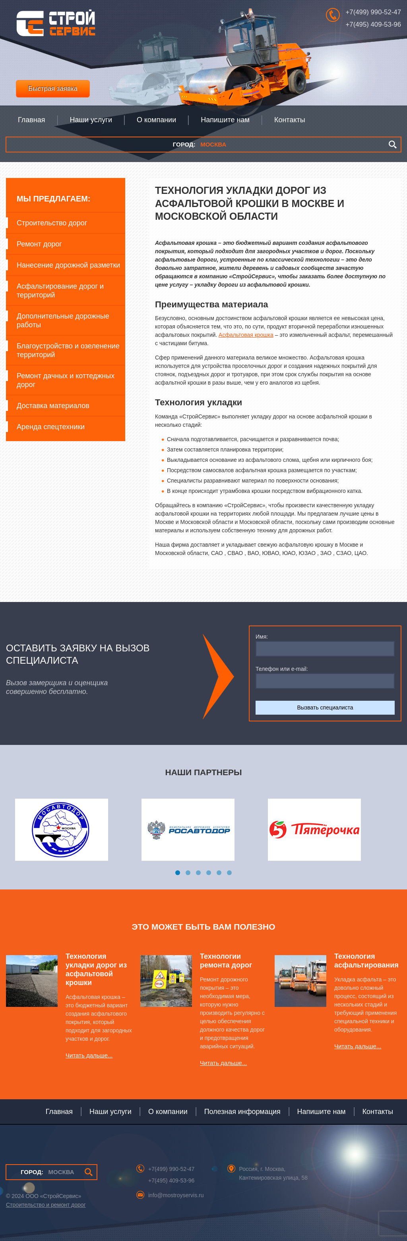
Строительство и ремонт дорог (46, 1205)
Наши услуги (110, 1112)
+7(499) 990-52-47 (373, 12)
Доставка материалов (53, 406)
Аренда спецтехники (51, 427)
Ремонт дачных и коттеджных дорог (65, 380)
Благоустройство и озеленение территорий (68, 350)
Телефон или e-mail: (282, 669)
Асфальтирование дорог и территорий (60, 290)
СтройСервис (55, 25)
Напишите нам (321, 1112)
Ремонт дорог (39, 244)
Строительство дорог (52, 223)
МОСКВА (200, 144)
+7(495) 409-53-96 (373, 24)
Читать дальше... (89, 1055)
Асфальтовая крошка (246, 335)
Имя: (262, 636)
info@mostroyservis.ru (176, 1195)
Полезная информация (242, 1112)
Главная (59, 1112)
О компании (168, 1112)
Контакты (377, 1112)
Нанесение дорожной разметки (68, 265)
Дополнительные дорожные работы (63, 320)
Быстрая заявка (53, 88)
